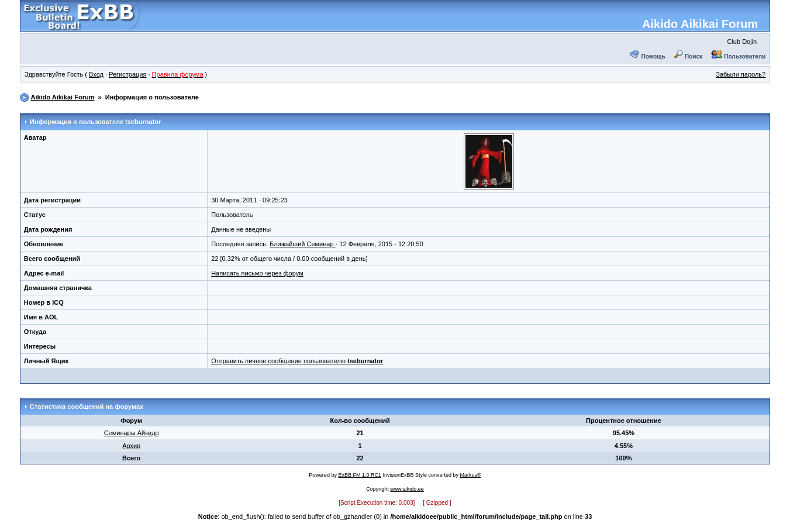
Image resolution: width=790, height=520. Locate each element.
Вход (96, 74)
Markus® (470, 475)
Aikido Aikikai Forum (700, 24)
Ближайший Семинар (303, 243)
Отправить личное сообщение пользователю (297, 360)
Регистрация (127, 74)
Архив (131, 445)
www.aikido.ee (407, 489)
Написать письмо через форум (257, 273)
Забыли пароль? (740, 74)
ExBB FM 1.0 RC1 (359, 475)
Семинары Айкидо (131, 432)
